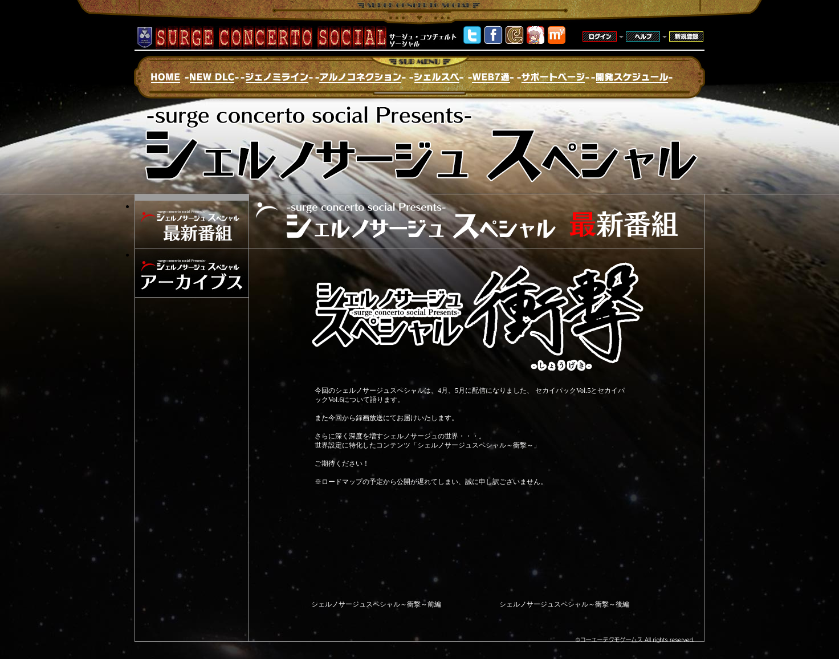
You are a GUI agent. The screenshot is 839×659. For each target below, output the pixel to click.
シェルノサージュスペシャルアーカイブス (192, 273)
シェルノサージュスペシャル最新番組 (192, 225)
